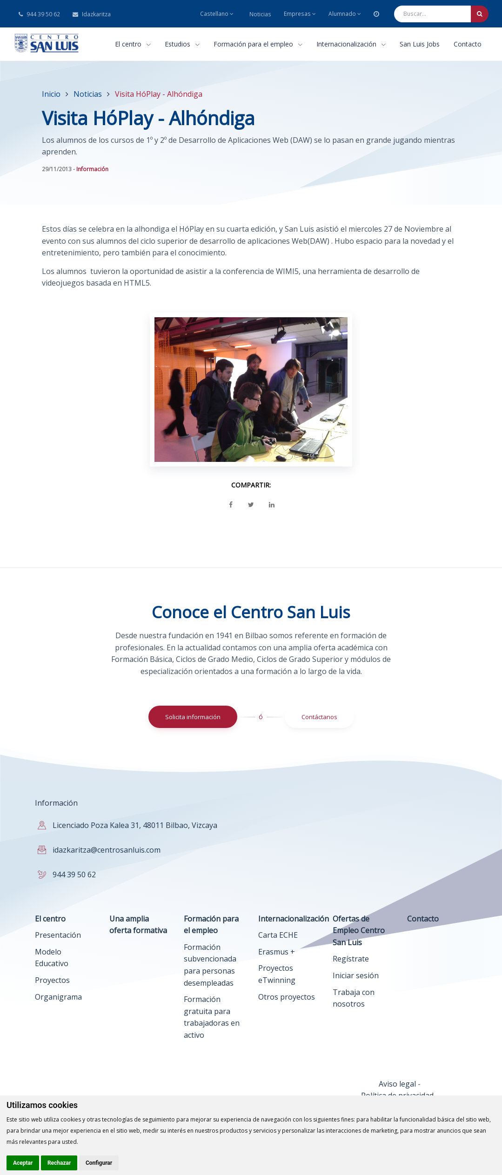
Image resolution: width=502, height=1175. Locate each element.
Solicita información (193, 717)
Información (92, 169)
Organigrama (58, 997)
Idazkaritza (92, 14)
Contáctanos (319, 717)
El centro (133, 44)
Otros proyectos (286, 997)
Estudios (182, 44)
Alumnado (344, 14)
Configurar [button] (99, 1163)
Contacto (468, 44)
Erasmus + (276, 952)
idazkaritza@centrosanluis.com (107, 850)
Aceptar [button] (23, 1163)
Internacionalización (351, 44)
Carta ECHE (278, 935)
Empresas (300, 14)
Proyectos (52, 980)
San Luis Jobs (420, 44)
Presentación (58, 935)
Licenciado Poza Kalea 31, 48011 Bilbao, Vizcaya (135, 825)
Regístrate (351, 959)
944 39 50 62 (39, 14)
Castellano (217, 14)
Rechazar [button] (59, 1163)
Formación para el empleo (258, 44)
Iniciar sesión (356, 975)
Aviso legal (397, 1084)
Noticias (260, 14)
